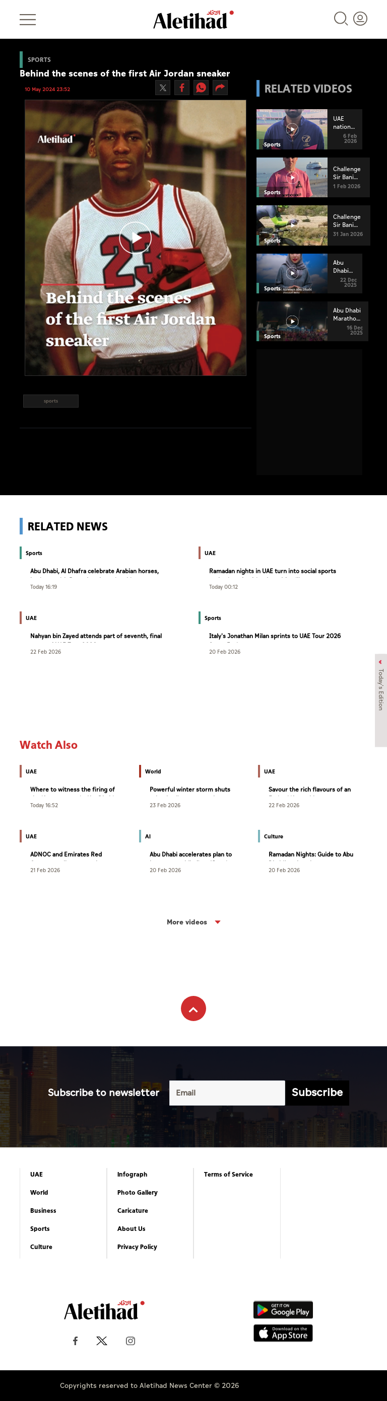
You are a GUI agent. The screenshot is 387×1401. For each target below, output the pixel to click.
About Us (131, 1229)
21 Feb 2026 (45, 870)
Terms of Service (228, 1175)
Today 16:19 (43, 586)
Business (43, 1211)
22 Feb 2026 (45, 651)
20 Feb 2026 (224, 651)
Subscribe (317, 1092)
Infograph (132, 1175)
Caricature (132, 1211)
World (39, 1193)
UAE (36, 1175)
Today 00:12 (223, 586)
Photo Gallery (137, 1193)
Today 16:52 (44, 805)
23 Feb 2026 (165, 805)
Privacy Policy (137, 1247)
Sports (40, 1229)
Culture (41, 1247)
